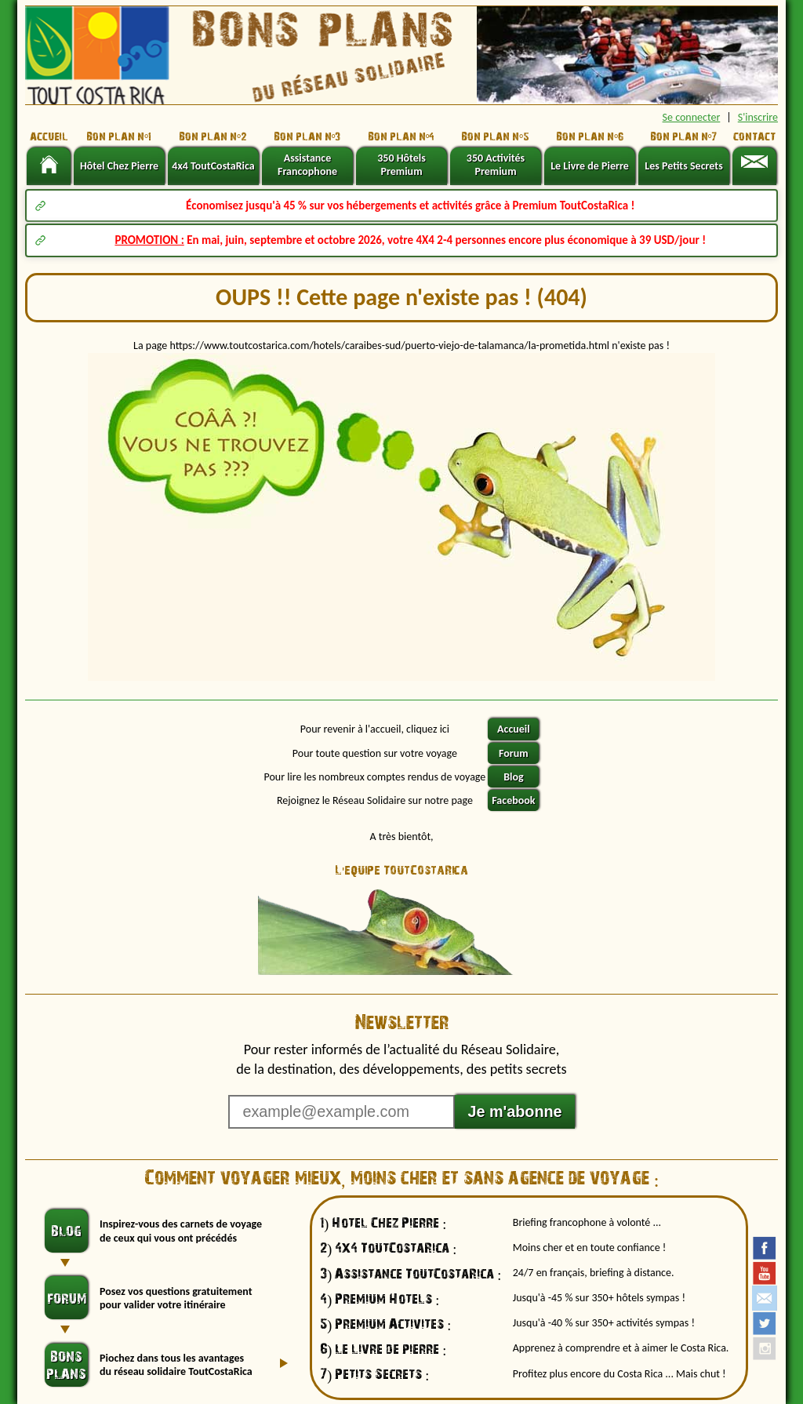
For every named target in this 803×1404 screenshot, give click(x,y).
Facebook (513, 800)
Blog (513, 777)
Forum (514, 753)
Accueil (513, 729)
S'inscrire (758, 117)
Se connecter (692, 117)
